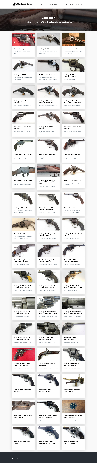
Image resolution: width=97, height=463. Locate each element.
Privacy (83, 455)
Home (41, 4)
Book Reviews (69, 4)
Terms (77, 455)
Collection (48, 4)
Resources (61, 4)
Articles (54, 4)
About (82, 4)
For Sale (77, 4)
